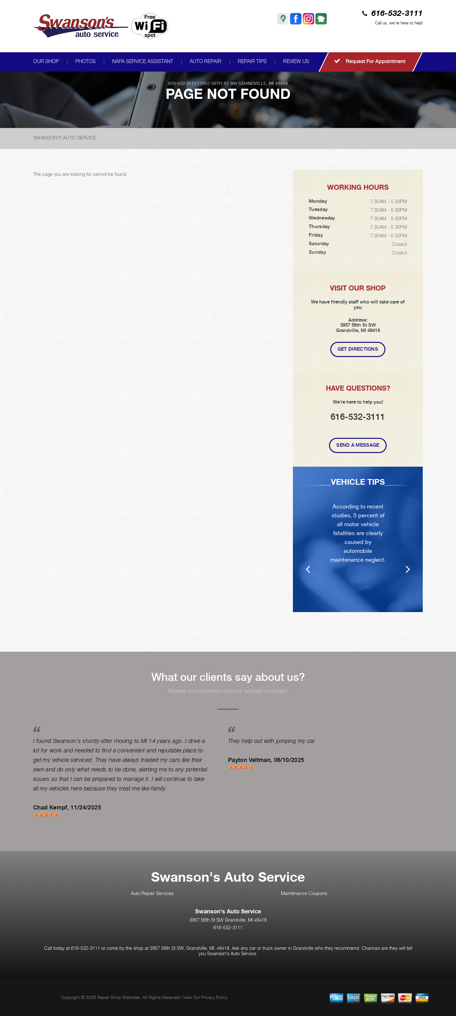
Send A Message (357, 445)
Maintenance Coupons (304, 893)
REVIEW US (296, 61)
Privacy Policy (214, 997)
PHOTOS (85, 61)
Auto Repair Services (152, 893)
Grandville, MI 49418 (263, 83)
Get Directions (358, 349)
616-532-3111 (397, 13)
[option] (358, 539)
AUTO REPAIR (205, 61)
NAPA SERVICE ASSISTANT (142, 61)
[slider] (46, 814)
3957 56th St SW (218, 83)
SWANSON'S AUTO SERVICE (65, 137)
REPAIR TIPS (252, 61)
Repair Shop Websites (118, 997)
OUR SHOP (46, 61)
